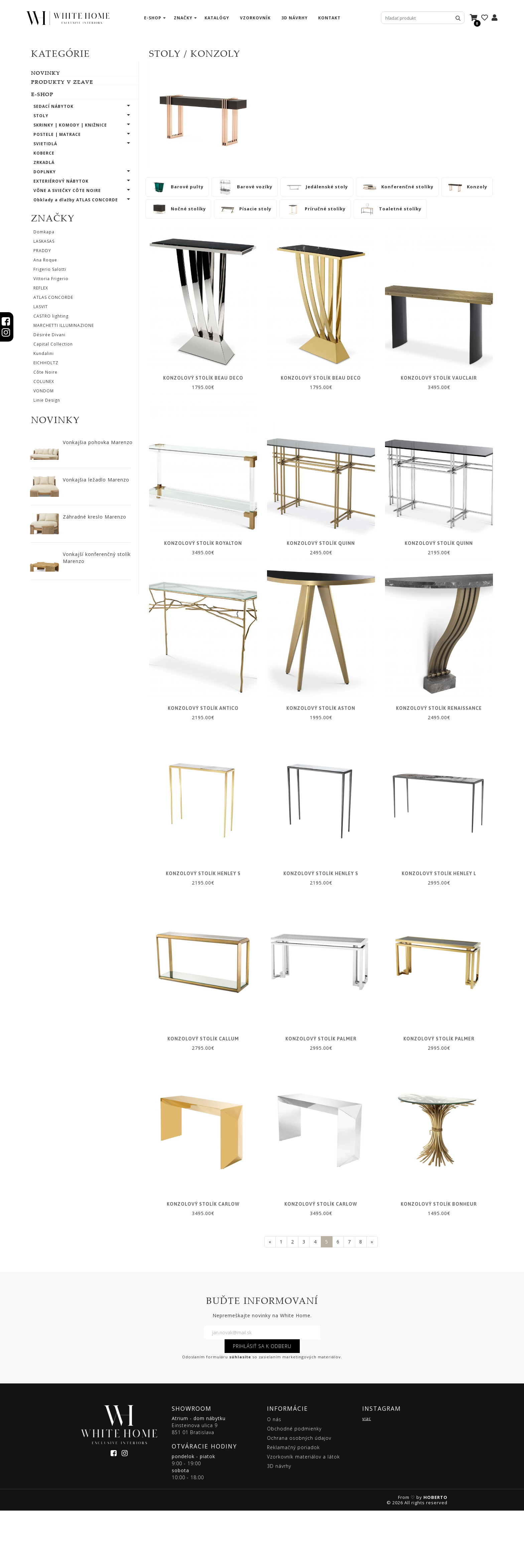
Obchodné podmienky (294, 1479)
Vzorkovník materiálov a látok (303, 1507)
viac (366, 1469)
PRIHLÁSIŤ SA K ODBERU (262, 1397)
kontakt (329, 18)
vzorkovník (255, 18)
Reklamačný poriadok (293, 1498)
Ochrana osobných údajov (299, 1489)
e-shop (152, 18)
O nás (274, 1470)
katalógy (217, 18)
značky (183, 18)
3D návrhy (294, 18)
